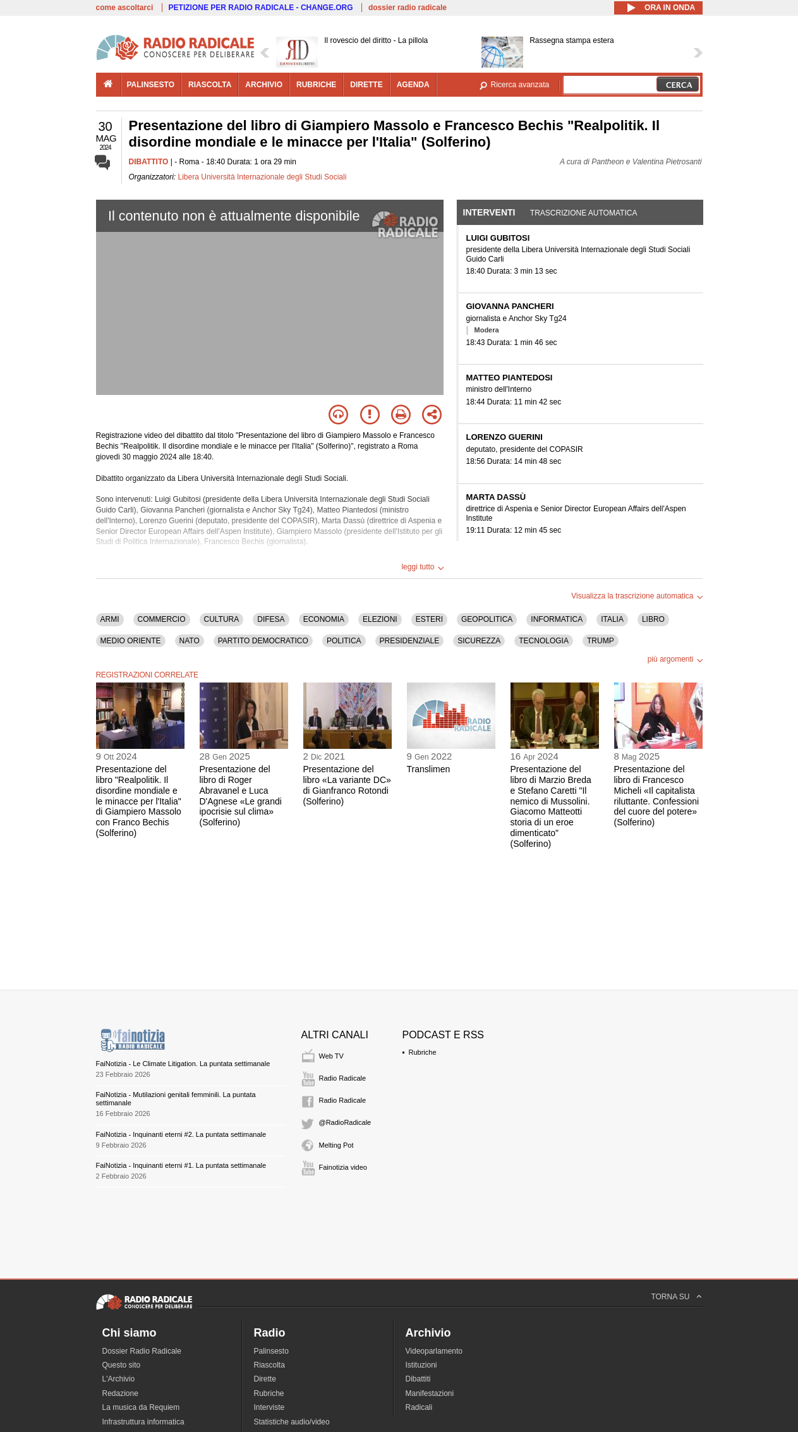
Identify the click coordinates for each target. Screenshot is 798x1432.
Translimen (428, 769)
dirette (366, 84)
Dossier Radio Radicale (141, 1351)
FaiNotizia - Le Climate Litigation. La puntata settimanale (183, 1063)
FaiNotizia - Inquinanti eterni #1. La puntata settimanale (181, 1165)
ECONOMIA (323, 619)
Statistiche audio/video (292, 1421)
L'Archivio (118, 1378)
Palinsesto (271, 1351)
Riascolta (269, 1365)
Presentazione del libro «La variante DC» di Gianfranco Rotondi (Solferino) (347, 785)
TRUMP (600, 640)
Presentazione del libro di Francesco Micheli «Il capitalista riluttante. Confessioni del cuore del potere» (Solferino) (656, 795)
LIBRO (653, 619)
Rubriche (423, 1052)
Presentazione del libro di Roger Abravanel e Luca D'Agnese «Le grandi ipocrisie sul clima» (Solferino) (241, 795)
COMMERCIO (162, 619)
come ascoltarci (125, 7)
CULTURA (221, 619)
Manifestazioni (430, 1393)
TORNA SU (670, 1296)
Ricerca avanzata (520, 84)
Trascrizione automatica (584, 213)
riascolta (209, 84)
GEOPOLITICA (486, 619)
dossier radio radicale (407, 7)
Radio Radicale (342, 1078)
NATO (189, 640)
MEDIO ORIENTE (130, 640)
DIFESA (270, 619)
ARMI (109, 619)
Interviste (269, 1407)
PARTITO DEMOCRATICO (263, 640)
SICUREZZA (478, 640)
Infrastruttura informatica (143, 1421)
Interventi (489, 212)
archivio (263, 84)
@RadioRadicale (345, 1122)
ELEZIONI (380, 619)
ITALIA (612, 619)
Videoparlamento (434, 1351)
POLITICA (344, 640)
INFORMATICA (557, 619)
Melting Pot (336, 1145)
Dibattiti (418, 1378)
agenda (413, 84)
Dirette (265, 1378)
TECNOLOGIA (544, 640)
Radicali (419, 1407)
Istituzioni (421, 1365)
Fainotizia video (343, 1167)
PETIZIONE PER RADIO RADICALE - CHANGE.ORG (261, 7)
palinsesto (151, 84)
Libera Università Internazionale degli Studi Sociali (262, 177)
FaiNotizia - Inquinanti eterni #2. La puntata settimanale (181, 1134)
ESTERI (429, 619)
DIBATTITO (149, 161)
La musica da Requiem (141, 1407)
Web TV (331, 1056)
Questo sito (121, 1365)
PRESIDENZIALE (410, 640)
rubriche (316, 84)
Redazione (120, 1393)
